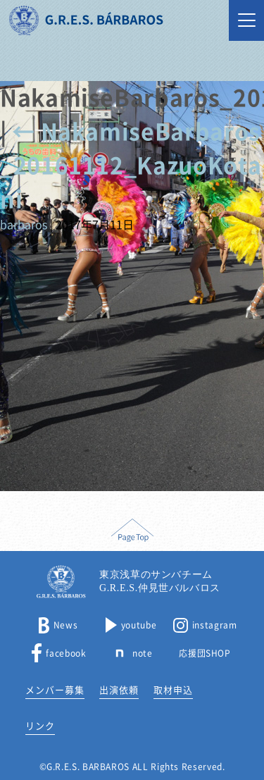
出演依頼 (119, 690)
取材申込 (173, 690)
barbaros (23, 224)
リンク (40, 726)
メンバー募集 (54, 690)
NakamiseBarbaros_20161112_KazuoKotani (130, 165)
